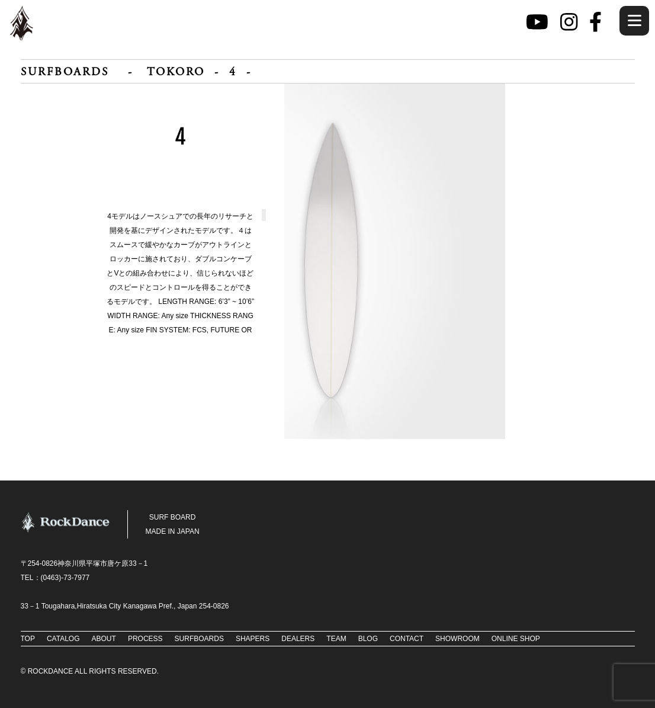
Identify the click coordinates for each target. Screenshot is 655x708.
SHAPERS (252, 639)
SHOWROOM (457, 639)
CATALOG (63, 639)
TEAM (336, 639)
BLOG (368, 639)
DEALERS (297, 639)
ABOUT (104, 639)
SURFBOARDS (65, 72)
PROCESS (145, 639)
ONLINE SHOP (516, 639)
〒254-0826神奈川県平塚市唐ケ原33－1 (84, 563)
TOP (28, 639)
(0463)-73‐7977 (65, 578)
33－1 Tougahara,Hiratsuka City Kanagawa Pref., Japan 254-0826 (125, 606)
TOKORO (176, 72)
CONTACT (406, 639)
